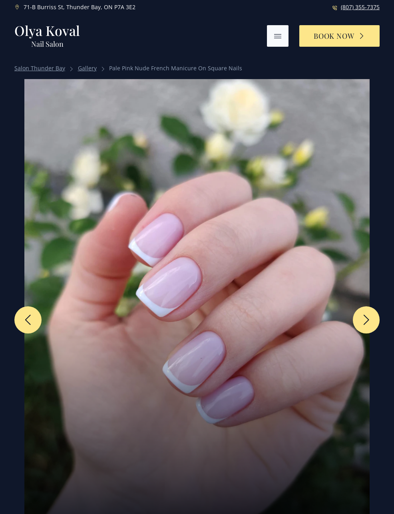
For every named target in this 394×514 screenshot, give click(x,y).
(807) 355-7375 (360, 7)
